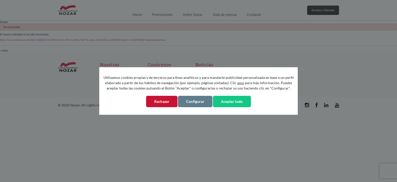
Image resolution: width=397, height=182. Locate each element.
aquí (240, 83)
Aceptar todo (232, 101)
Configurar (195, 101)
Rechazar (161, 101)
